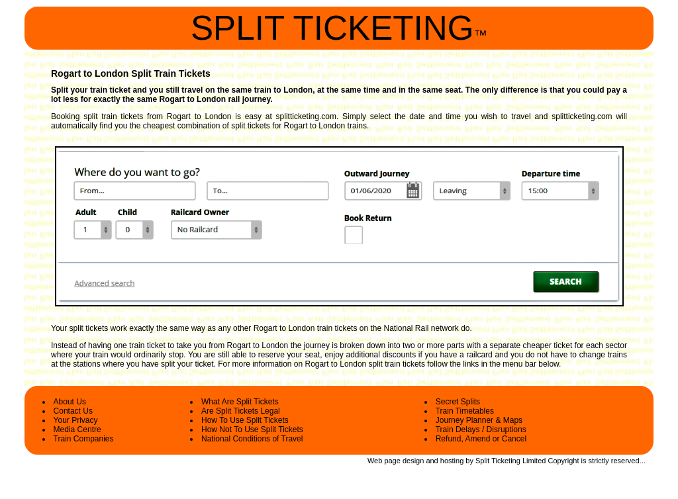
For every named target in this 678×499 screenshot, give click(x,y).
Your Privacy (76, 420)
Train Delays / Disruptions (481, 429)
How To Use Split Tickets (245, 420)
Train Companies (84, 438)
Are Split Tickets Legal (240, 411)
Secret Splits (458, 401)
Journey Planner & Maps (479, 420)
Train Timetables (465, 411)
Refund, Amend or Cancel (481, 438)
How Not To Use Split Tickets (252, 429)
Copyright (563, 461)
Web (374, 461)
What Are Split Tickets (240, 401)
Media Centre (77, 429)
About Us (70, 401)
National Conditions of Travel (252, 438)
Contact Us (73, 411)
